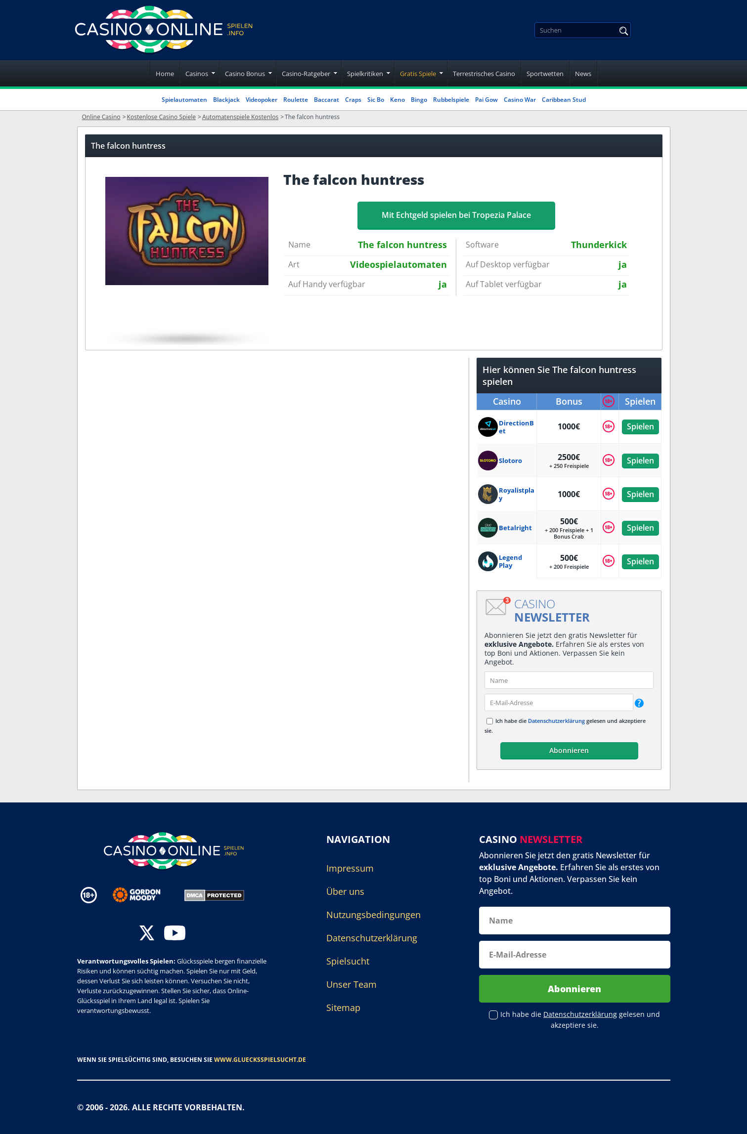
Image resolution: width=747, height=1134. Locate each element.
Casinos (196, 73)
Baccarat (326, 99)
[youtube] (174, 934)
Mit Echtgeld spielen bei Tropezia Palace (456, 215)
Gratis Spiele (418, 73)
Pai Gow (486, 99)
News (583, 73)
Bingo (419, 99)
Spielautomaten (184, 99)
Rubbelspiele (451, 99)
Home (165, 73)
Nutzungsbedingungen (373, 915)
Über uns (345, 891)
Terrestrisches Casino (484, 73)
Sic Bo (375, 99)
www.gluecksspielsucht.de (260, 1059)
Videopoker (261, 99)
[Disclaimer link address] (144, 894)
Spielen (640, 426)
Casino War (520, 99)
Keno (397, 99)
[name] (569, 680)
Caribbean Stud (564, 99)
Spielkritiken (365, 73)
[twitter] (146, 934)
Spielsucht (347, 961)
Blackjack (226, 99)
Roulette (295, 99)
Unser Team (351, 984)
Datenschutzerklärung (556, 720)
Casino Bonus (245, 73)
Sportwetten (545, 73)
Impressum (350, 868)
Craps (353, 99)
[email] (558, 702)
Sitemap (343, 1007)
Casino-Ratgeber (306, 73)
